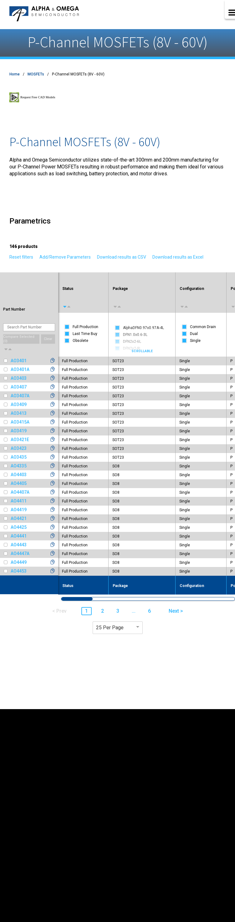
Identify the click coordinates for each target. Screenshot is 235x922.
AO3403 (19, 378)
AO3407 (19, 387)
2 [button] (102, 611)
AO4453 (19, 571)
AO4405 (19, 483)
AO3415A (20, 422)
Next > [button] (176, 611)
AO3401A (20, 369)
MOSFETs (36, 74)
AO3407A (20, 396)
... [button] (133, 611)
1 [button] (86, 611)
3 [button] (117, 611)
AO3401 (19, 360)
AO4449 (19, 562)
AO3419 (19, 431)
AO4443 (19, 545)
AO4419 (19, 509)
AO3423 (19, 448)
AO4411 (19, 501)
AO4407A (20, 492)
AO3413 (19, 413)
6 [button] (149, 611)
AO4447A (20, 553)
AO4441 (19, 536)
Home (14, 74)
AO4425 (19, 527)
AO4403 (19, 474)
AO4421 (19, 518)
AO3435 (19, 457)
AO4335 (19, 466)
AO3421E (20, 439)
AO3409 (19, 404)
